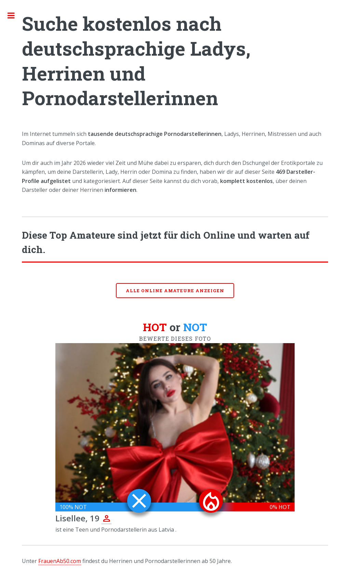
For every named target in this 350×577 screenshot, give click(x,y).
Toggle (14, 15)
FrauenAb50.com (59, 561)
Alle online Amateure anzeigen (175, 290)
